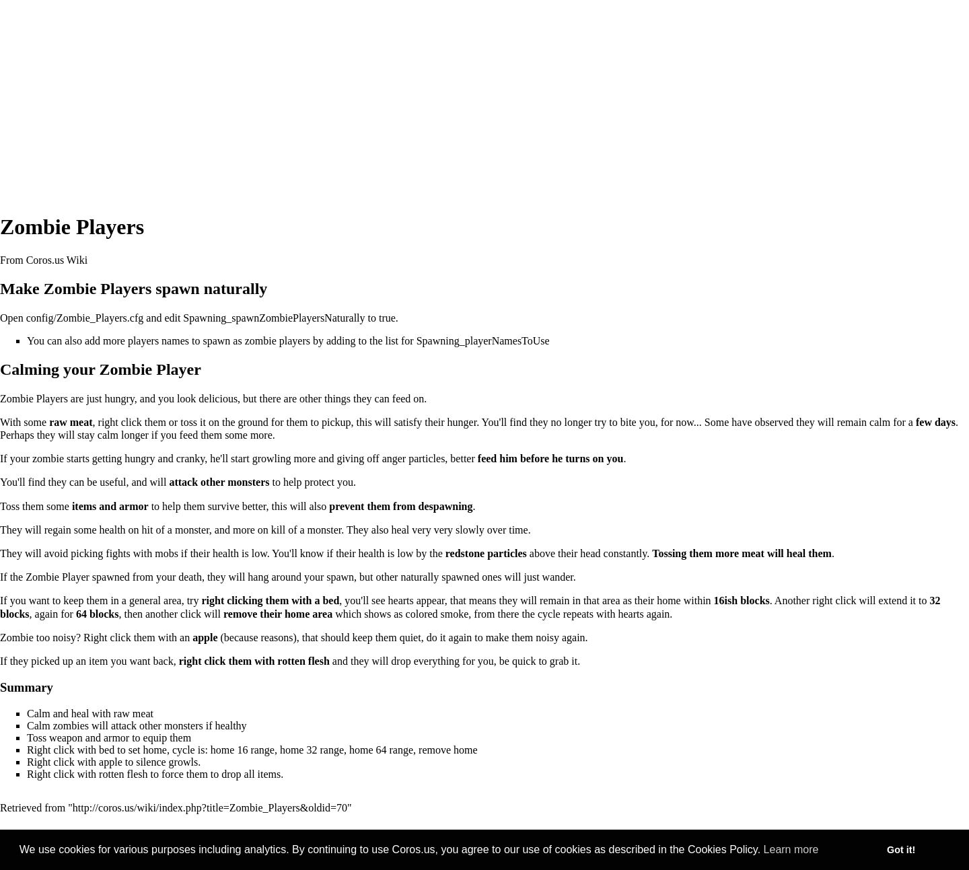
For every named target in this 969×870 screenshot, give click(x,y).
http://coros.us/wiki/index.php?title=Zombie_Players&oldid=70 (210, 807)
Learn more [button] (791, 849)
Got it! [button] (901, 849)
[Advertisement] (484, 94)
